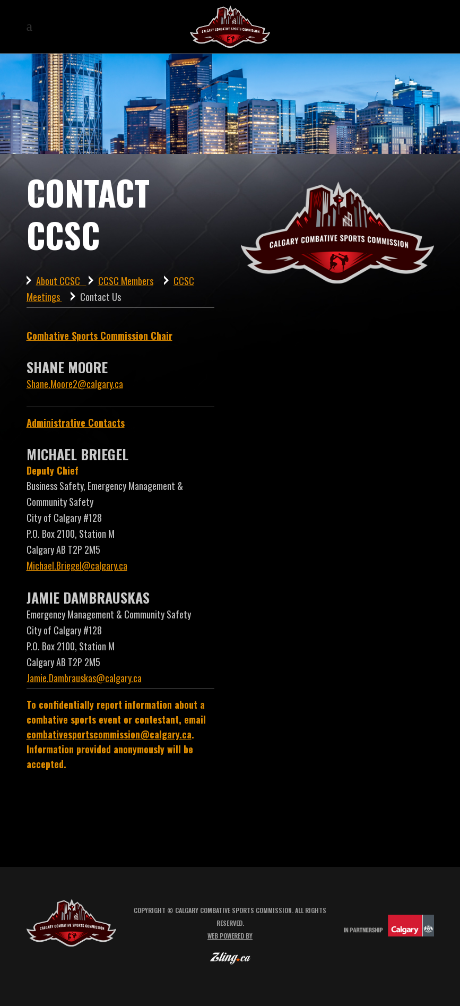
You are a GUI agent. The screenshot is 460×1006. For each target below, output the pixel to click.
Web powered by (230, 935)
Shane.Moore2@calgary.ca (75, 384)
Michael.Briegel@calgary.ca (77, 565)
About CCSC (61, 281)
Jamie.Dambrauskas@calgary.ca (84, 678)
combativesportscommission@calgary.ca (109, 734)
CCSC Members (125, 281)
